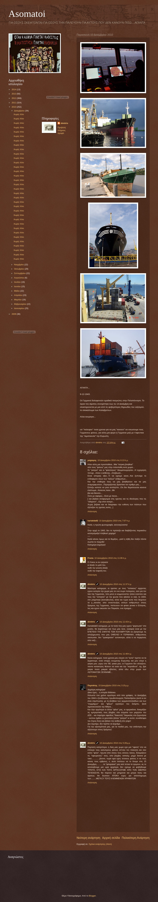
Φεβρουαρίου (20, 304)
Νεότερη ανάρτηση (88, 837)
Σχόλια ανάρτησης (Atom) (100, 844)
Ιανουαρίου (19, 308)
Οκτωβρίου (19, 269)
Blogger (92, 896)
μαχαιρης (92, 460)
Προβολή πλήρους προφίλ (62, 130)
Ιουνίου (17, 286)
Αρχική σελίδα (111, 837)
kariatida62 (93, 520)
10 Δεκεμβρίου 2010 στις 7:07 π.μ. (114, 520)
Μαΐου (17, 291)
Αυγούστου (19, 278)
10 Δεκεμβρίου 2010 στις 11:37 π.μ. (116, 584)
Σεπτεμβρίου (20, 273)
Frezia (91, 558)
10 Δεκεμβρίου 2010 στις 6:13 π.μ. (112, 460)
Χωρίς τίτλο (19, 114)
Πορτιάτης (92, 685)
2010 (14, 107)
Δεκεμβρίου (19, 111)
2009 (14, 314)
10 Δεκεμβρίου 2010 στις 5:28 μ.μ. (115, 743)
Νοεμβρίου (19, 264)
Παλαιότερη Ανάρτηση (135, 837)
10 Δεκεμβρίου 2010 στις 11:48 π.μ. (116, 654)
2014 (14, 89)
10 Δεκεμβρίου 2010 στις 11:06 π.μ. (110, 558)
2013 (14, 94)
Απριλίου (18, 295)
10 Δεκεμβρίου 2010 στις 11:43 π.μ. (116, 622)
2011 (14, 102)
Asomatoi (27, 13)
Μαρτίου (18, 299)
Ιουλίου (17, 282)
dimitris (91, 584)
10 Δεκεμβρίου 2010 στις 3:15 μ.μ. (113, 685)
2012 (14, 98)
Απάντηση (92, 511)
